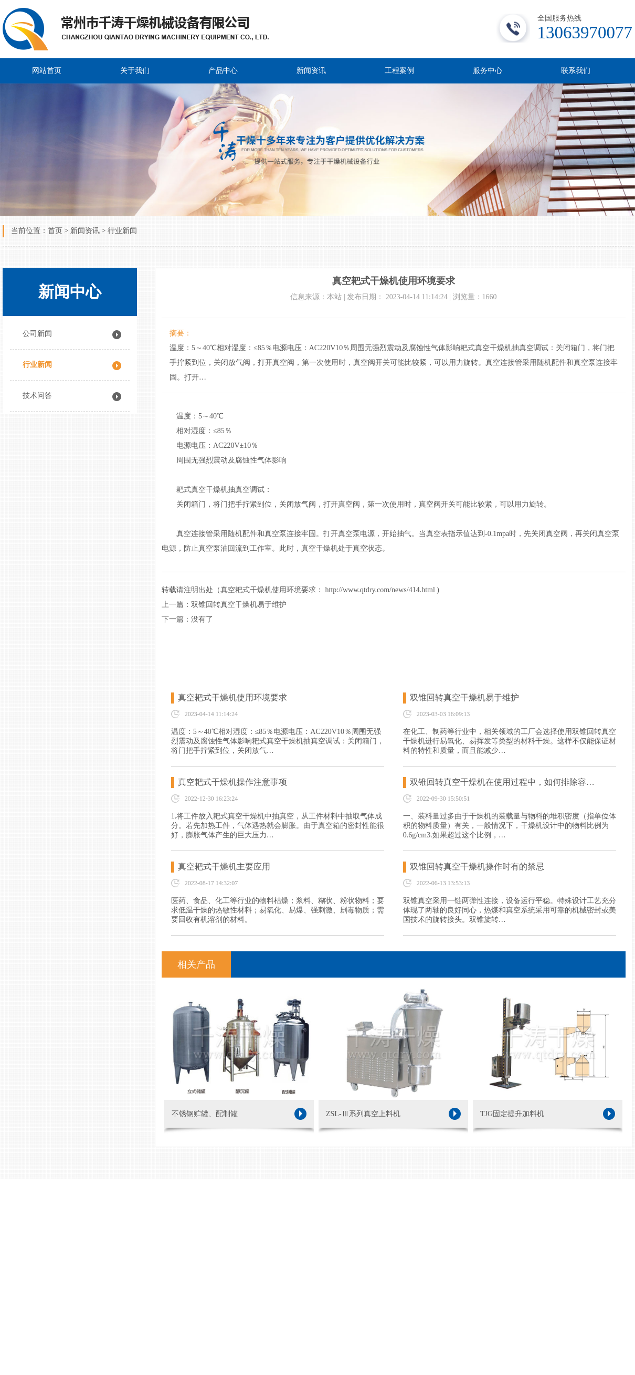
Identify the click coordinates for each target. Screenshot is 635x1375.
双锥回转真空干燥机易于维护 (464, 697)
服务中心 (487, 71)
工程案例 (399, 71)
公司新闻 (37, 334)
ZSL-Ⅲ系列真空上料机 (393, 1114)
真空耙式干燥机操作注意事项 (232, 782)
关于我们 (135, 71)
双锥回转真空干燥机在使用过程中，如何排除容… (502, 782)
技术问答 (37, 396)
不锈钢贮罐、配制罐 (239, 1114)
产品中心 (223, 71)
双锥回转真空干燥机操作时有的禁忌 (477, 866)
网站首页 (46, 71)
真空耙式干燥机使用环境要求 (232, 697)
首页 (55, 231)
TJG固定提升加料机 (547, 1114)
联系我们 (575, 71)
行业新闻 (122, 231)
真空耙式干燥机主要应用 (224, 866)
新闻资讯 (311, 71)
